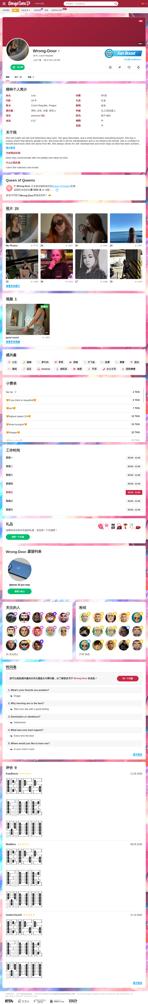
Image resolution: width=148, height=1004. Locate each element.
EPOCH (58, 994)
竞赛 (46, 10)
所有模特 (6, 10)
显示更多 (10, 148)
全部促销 (38, 10)
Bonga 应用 (57, 10)
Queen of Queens (61, 186)
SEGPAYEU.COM (68, 994)
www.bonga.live (26, 994)
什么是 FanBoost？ (133, 59)
